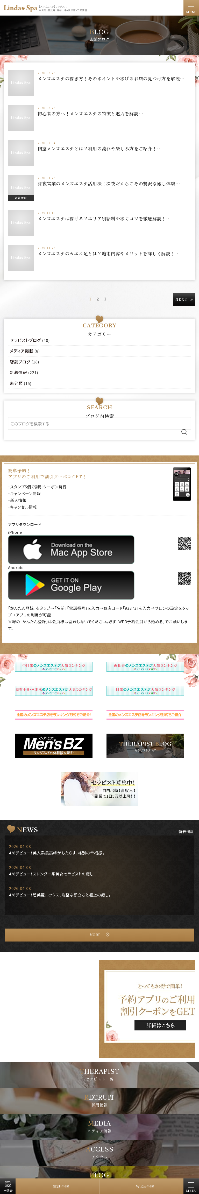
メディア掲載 (22, 351)
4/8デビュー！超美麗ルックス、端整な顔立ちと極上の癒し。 (60, 894)
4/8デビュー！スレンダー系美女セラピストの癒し (51, 873)
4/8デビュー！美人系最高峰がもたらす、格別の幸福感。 (56, 852)
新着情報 (21, 198)
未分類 (16, 383)
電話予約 (61, 1186)
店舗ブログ (20, 362)
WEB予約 (145, 1186)
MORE (95, 935)
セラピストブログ (25, 340)
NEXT (181, 299)
